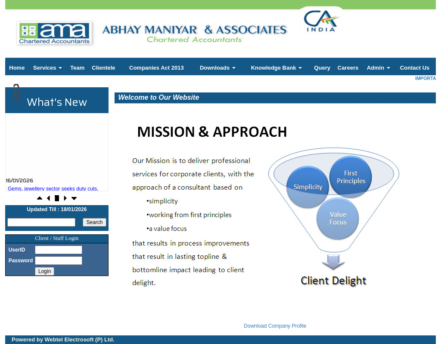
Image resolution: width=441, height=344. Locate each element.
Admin (378, 67)
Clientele (103, 67)
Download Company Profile (275, 326)
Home (17, 67)
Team (77, 67)
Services (47, 67)
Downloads (218, 67)
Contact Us (415, 67)
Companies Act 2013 (156, 67)
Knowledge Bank (276, 67)
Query (322, 67)
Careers (348, 67)
